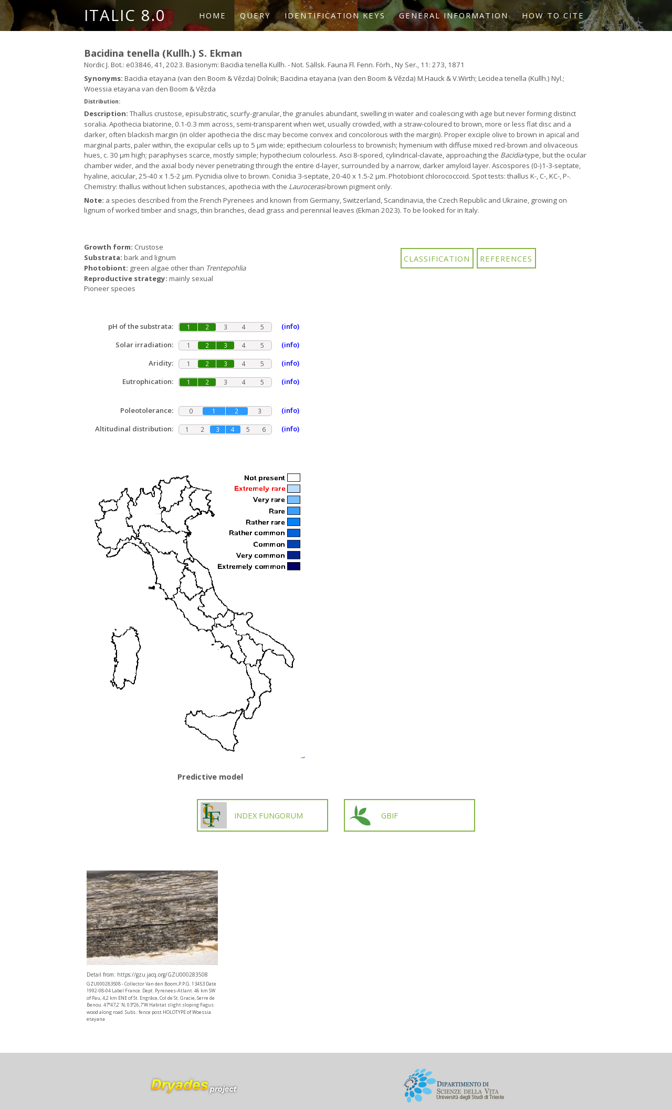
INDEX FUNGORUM (252, 815)
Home (212, 15)
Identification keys (335, 15)
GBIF (372, 815)
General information (453, 15)
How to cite (553, 15)
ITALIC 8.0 (125, 15)
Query (255, 15)
